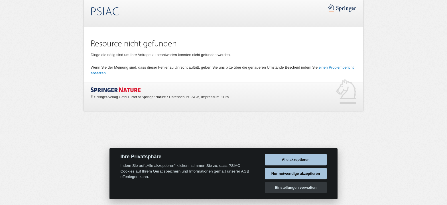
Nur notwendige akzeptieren (295, 173)
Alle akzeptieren (295, 159)
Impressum (210, 97)
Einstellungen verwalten (296, 187)
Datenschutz (179, 97)
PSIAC (104, 12)
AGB (195, 97)
